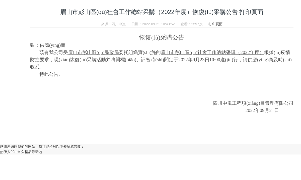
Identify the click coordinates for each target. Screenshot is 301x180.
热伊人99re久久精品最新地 (21, 152)
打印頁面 (215, 24)
